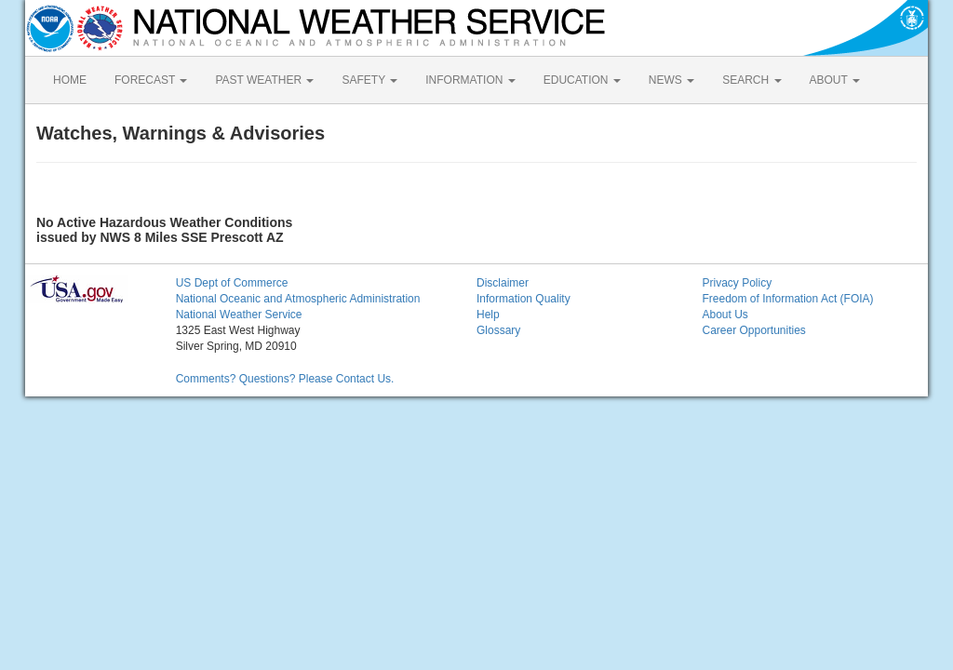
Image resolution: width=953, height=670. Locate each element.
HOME (70, 80)
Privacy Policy (737, 282)
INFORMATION (470, 80)
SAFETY (369, 80)
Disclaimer (502, 282)
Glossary (498, 330)
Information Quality (523, 298)
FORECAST (150, 80)
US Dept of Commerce (232, 282)
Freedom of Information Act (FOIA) (787, 298)
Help (488, 314)
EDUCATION (582, 80)
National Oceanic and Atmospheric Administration (298, 298)
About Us (724, 314)
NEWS (671, 80)
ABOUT (835, 80)
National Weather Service (239, 314)
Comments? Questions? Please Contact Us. (285, 378)
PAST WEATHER (264, 80)
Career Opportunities (753, 330)
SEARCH (751, 80)
